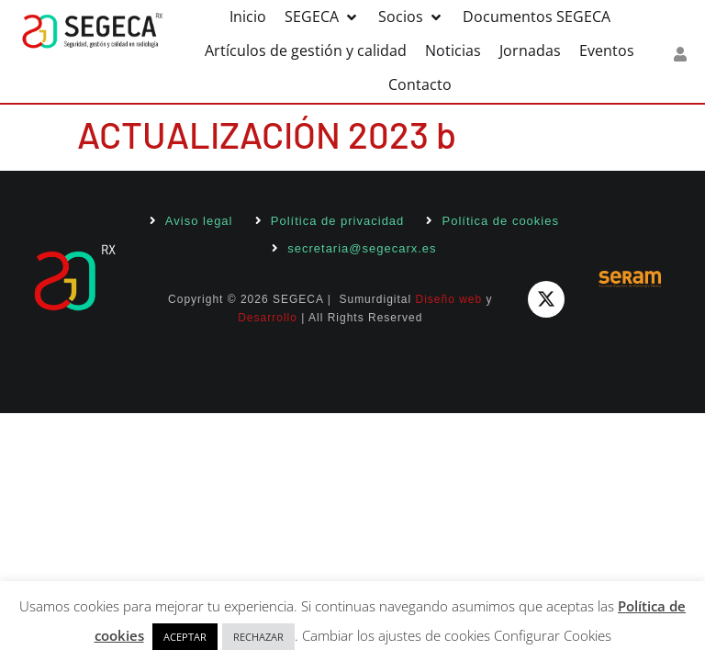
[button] (322, 17)
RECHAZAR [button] (258, 637)
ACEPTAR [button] (185, 637)
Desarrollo (267, 317)
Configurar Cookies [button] (552, 635)
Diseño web (448, 299)
